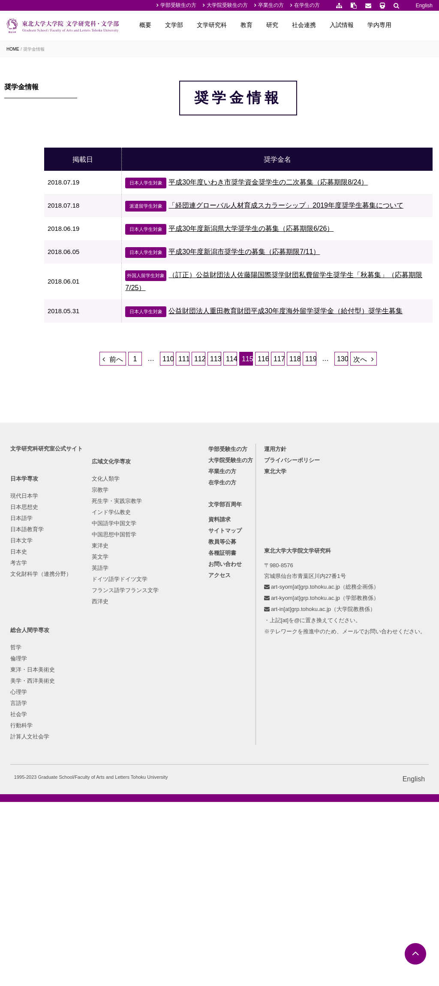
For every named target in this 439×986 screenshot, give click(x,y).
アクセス (335, 677)
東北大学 (37, 752)
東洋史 (120, 663)
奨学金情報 (34, 49)
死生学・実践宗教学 (137, 618)
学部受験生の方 (178, 5)
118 (320, 424)
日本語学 (24, 618)
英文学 (120, 674)
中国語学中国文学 (134, 641)
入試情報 (376, 24)
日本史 (21, 651)
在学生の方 (307, 5)
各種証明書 (338, 655)
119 (336, 424)
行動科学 (222, 674)
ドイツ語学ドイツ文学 (140, 696)
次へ (385, 425)
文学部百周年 (341, 606)
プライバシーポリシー (53, 741)
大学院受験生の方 (227, 5)
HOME (12, 49)
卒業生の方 (271, 5)
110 (193, 424)
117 (304, 424)
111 (209, 424)
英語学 (120, 685)
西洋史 (120, 719)
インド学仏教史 (131, 629)
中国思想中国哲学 (134, 652)
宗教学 (120, 607)
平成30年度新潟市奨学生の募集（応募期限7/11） (264, 289)
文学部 (208, 24)
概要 (180, 24)
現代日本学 (27, 596)
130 (367, 424)
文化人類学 (126, 596)
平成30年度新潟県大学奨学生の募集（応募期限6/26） (271, 266)
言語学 (219, 652)
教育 (281, 24)
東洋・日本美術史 (233, 618)
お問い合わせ (341, 666)
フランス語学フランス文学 (145, 708)
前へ (141, 425)
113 (241, 424)
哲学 (217, 596)
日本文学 (24, 640)
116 (288, 424)
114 (256, 424)
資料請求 (335, 622)
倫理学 (219, 607)
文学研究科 (246, 24)
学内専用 (414, 24)
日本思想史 (27, 607)
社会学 (219, 663)
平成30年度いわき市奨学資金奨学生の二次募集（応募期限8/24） (288, 207)
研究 (307, 24)
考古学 (21, 662)
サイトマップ (341, 633)
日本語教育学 (29, 629)
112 (225, 424)
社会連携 (338, 24)
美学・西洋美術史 (233, 629)
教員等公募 (338, 644)
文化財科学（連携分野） (43, 674)
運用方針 (37, 730)
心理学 (219, 641)
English (424, 6)
